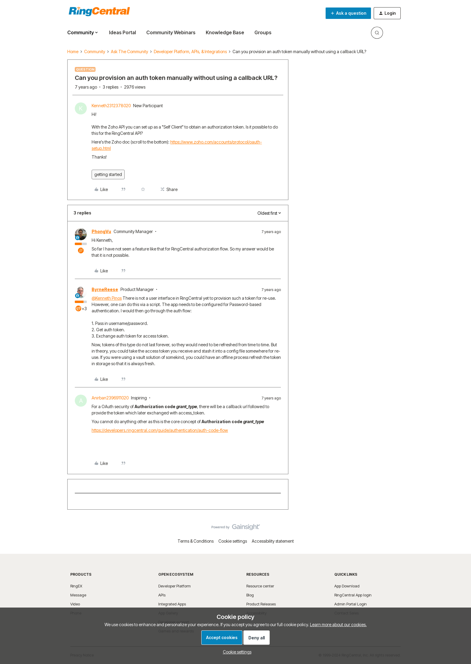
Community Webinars (171, 32)
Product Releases (261, 604)
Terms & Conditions (196, 541)
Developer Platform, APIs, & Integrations (190, 51)
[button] (348, 13)
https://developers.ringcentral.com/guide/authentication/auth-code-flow (160, 430)
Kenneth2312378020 (111, 105)
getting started (108, 174)
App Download (347, 586)
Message (78, 595)
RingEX (76, 586)
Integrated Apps (172, 604)
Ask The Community (129, 51)
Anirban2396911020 (110, 397)
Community (94, 51)
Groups (263, 32)
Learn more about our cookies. (338, 624)
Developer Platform (174, 586)
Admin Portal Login (350, 604)
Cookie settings (232, 541)
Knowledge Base (225, 32)
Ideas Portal (122, 32)
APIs (162, 595)
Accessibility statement (273, 541)
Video (75, 604)
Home (72, 51)
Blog (250, 595)
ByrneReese (105, 289)
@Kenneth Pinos (107, 298)
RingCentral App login (353, 595)
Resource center (260, 586)
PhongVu (101, 231)
